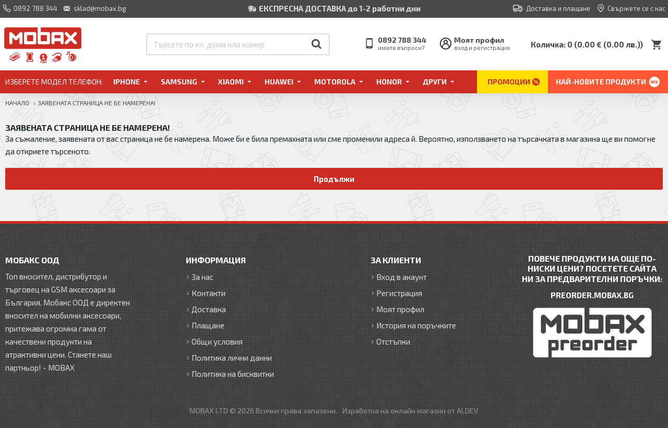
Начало (17, 102)
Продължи (334, 179)
